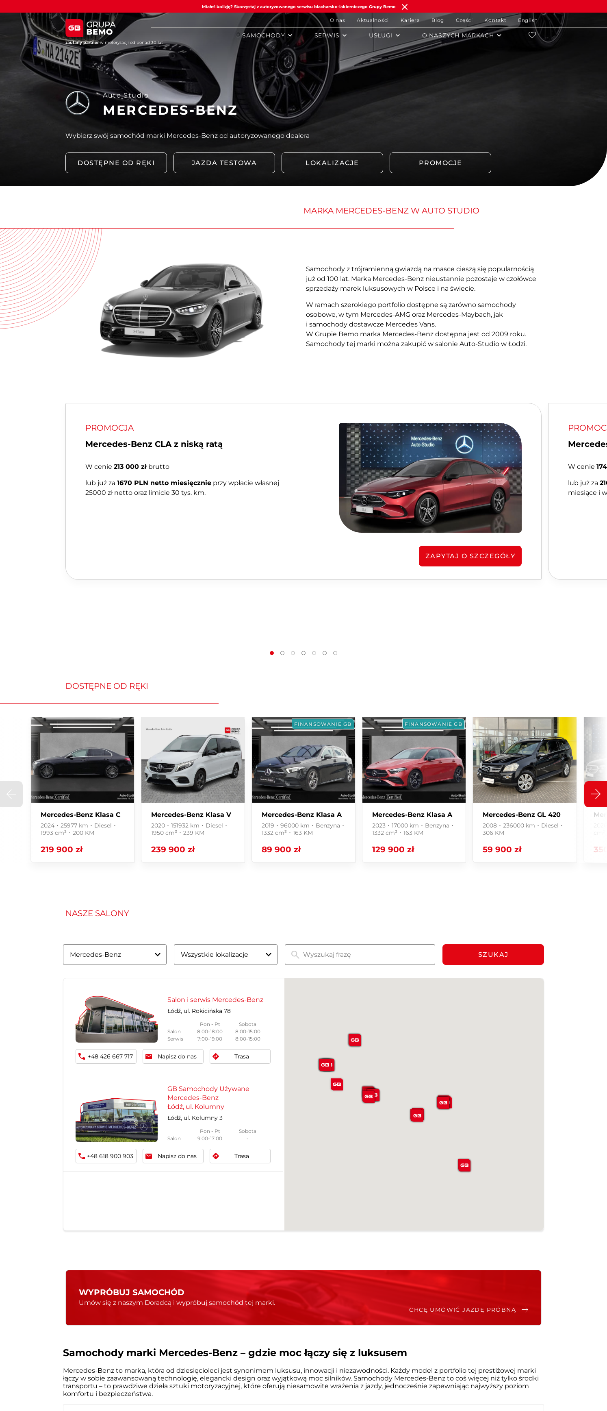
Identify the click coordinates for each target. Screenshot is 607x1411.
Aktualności (373, 20)
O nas (337, 20)
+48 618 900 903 (110, 1156)
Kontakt (495, 20)
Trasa (241, 1056)
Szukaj (493, 954)
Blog (437, 20)
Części (464, 20)
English (528, 20)
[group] (82, 790)
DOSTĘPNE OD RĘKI (116, 163)
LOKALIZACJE (332, 163)
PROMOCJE (440, 163)
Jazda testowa (224, 163)
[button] (272, 653)
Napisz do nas (177, 1056)
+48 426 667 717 (110, 1056)
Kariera (410, 20)
